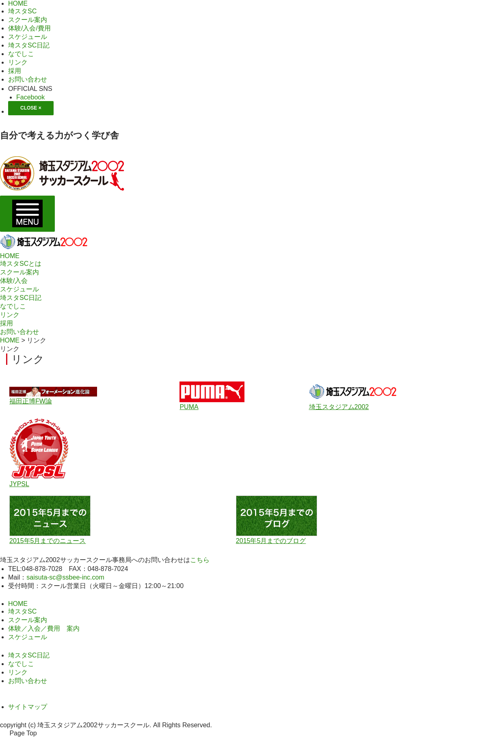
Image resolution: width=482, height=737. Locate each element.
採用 (6, 323)
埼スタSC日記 (20, 297)
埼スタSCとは (20, 263)
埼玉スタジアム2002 (339, 406)
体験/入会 (14, 280)
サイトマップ (27, 706)
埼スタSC (22, 611)
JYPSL (19, 484)
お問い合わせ (19, 331)
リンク (9, 314)
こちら (200, 559)
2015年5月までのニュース (47, 540)
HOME (9, 255)
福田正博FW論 (30, 401)
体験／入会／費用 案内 (44, 628)
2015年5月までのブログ (271, 540)
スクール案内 (19, 272)
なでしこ (13, 306)
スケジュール (19, 289)
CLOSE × (30, 108)
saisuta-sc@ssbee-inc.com (65, 577)
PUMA (188, 406)
